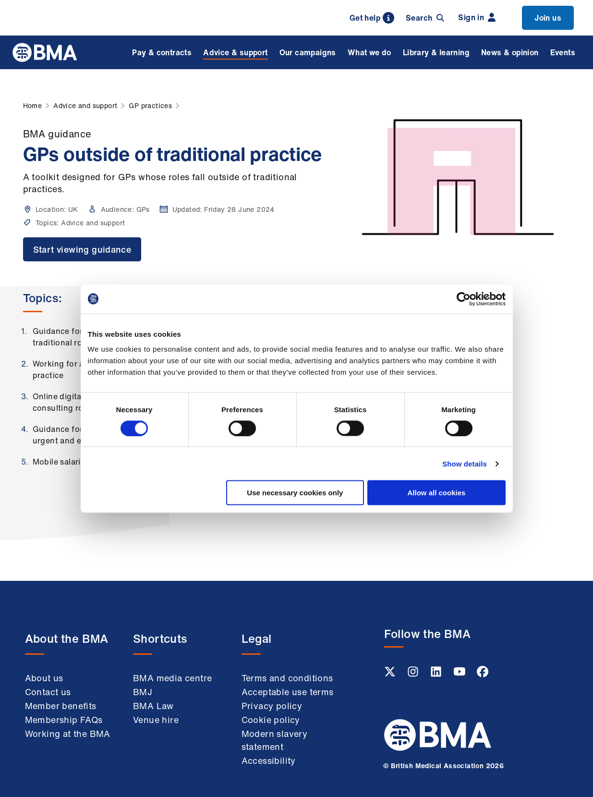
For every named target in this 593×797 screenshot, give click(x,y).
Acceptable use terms (288, 692)
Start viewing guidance (82, 249)
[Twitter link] (391, 674)
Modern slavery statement (275, 740)
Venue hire (156, 719)
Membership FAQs (64, 719)
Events (562, 52)
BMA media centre (172, 678)
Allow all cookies (437, 493)
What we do (369, 52)
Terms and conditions (287, 678)
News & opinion (510, 52)
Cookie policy (271, 719)
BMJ (142, 692)
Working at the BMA (67, 733)
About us (44, 678)
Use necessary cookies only (295, 493)
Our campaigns (307, 52)
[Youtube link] (460, 674)
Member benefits (61, 705)
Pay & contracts (162, 52)
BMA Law (153, 705)
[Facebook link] (482, 674)
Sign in (477, 17)
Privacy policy (272, 705)
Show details (464, 463)
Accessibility (269, 760)
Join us (547, 18)
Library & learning (436, 52)
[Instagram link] (414, 674)
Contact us (48, 692)
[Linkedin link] (437, 674)
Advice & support (235, 52)
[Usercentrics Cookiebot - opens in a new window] (464, 299)
